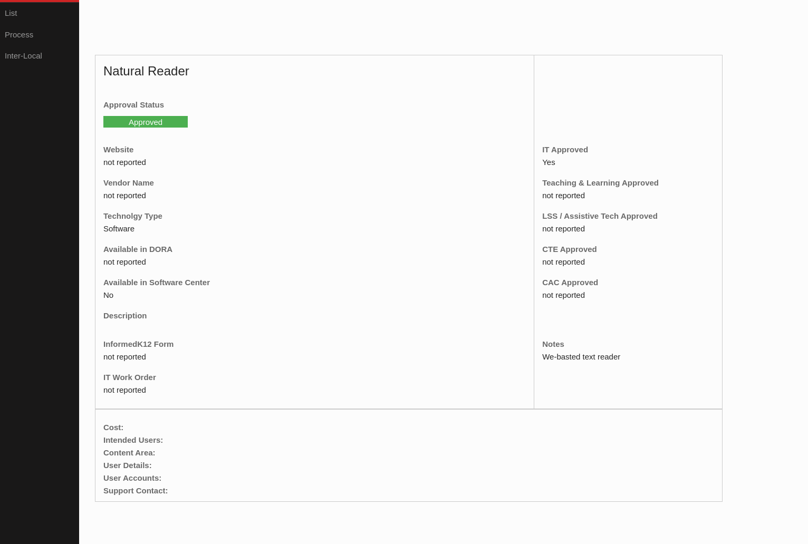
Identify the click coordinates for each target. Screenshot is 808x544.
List (11, 12)
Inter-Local (23, 55)
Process (19, 34)
